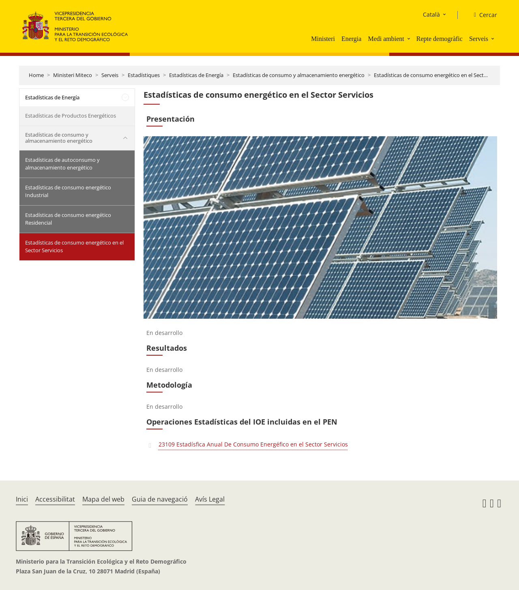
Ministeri (323, 38)
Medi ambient (386, 38)
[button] (409, 38)
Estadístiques (144, 75)
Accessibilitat (55, 499)
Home (36, 75)
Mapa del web (103, 499)
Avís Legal (210, 499)
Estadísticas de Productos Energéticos (70, 115)
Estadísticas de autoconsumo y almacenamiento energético (62, 164)
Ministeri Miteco (72, 75)
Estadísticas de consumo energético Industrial (68, 191)
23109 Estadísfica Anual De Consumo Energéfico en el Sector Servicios (253, 444)
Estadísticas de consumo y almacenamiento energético (299, 75)
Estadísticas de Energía (196, 75)
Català (431, 14)
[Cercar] (482, 15)
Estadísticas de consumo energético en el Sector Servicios (442, 75)
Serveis (478, 38)
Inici (22, 499)
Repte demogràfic (439, 38)
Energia (351, 38)
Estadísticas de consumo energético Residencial (68, 219)
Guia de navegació (160, 499)
